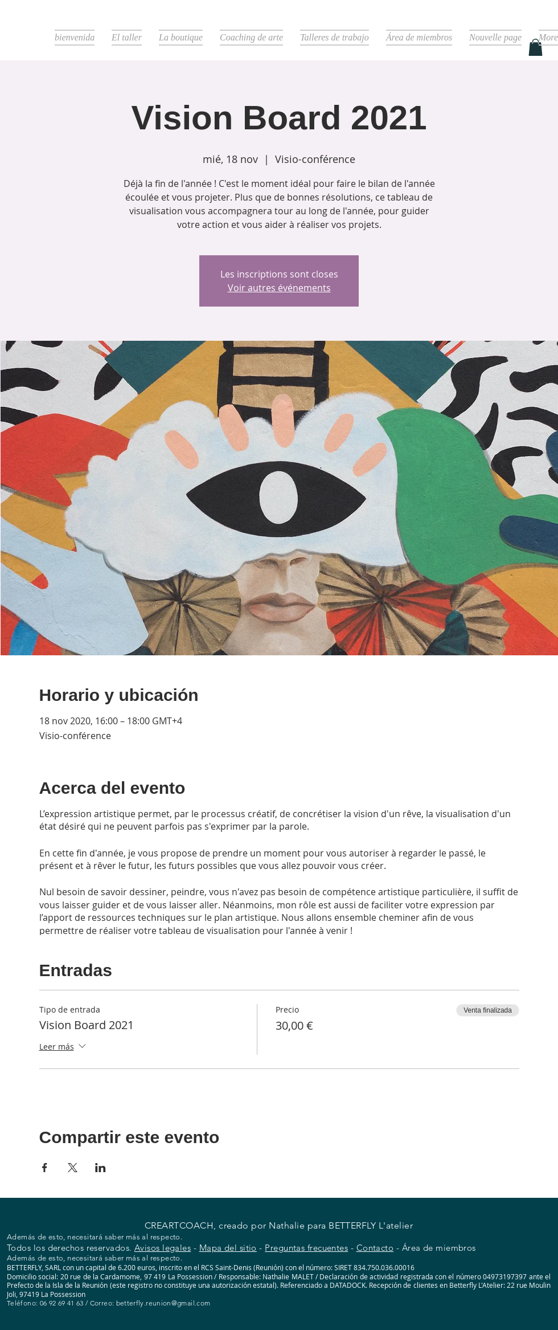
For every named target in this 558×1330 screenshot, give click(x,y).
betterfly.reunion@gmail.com (163, 1303)
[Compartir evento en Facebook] (44, 1167)
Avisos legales (162, 1247)
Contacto (375, 1247)
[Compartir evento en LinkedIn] (100, 1167)
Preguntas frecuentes (306, 1247)
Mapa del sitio (228, 1247)
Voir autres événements (279, 287)
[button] (535, 47)
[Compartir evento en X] (72, 1167)
